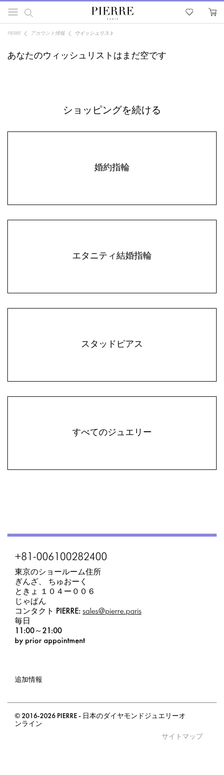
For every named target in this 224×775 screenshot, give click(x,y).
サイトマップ (182, 737)
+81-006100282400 (61, 558)
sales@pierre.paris (112, 611)
